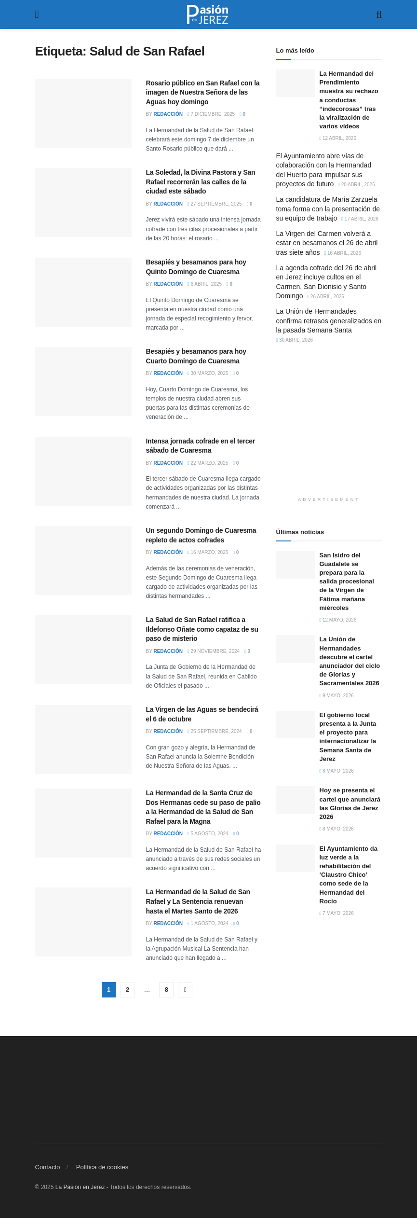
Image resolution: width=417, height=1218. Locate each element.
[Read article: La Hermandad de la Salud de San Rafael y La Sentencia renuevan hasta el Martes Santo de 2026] (83, 921)
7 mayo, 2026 (337, 913)
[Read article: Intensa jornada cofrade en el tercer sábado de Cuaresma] (83, 471)
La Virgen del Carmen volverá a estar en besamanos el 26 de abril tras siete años (327, 243)
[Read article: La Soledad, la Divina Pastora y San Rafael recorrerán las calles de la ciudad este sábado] (83, 202)
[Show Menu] (37, 14)
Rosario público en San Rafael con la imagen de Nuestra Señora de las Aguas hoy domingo (203, 92)
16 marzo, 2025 (208, 552)
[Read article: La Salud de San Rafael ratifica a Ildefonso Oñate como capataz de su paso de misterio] (83, 649)
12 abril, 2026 (338, 138)
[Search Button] (379, 14)
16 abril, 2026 (342, 253)
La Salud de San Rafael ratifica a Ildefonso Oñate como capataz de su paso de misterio (202, 629)
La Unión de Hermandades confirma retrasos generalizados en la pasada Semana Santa (329, 320)
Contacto (47, 1167)
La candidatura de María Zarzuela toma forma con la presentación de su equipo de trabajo (328, 208)
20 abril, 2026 (356, 184)
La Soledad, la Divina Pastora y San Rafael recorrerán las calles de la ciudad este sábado (201, 181)
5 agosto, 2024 (208, 833)
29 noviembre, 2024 (214, 651)
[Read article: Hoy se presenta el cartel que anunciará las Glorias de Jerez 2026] (295, 800)
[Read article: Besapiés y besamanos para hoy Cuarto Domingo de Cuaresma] (83, 381)
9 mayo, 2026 (337, 695)
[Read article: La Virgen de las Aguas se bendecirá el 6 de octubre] (83, 739)
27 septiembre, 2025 (215, 204)
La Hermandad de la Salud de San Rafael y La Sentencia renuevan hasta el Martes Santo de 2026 (198, 901)
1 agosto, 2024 (208, 923)
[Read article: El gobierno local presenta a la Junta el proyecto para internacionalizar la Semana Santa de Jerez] (295, 724)
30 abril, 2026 (294, 340)
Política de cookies (102, 1167)
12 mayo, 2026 (338, 620)
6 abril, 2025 (205, 284)
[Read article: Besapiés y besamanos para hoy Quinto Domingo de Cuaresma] (83, 292)
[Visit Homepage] (208, 14)
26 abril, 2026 (325, 296)
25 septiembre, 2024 (215, 731)
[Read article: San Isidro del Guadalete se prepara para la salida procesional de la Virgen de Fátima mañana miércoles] (295, 565)
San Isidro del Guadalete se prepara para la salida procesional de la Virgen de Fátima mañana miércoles (347, 581)
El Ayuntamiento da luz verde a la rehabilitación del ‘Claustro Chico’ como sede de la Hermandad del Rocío (348, 875)
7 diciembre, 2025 (211, 114)
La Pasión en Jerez (80, 1187)
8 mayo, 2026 (337, 771)
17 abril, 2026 (359, 218)
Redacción (168, 114)
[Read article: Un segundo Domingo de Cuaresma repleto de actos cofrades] (83, 560)
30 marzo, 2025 (208, 373)
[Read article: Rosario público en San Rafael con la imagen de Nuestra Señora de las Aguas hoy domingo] (83, 113)
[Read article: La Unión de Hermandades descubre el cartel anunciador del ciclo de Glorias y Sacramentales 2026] (295, 649)
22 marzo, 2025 (208, 463)
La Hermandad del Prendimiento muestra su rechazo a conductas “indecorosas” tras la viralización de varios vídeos (349, 100)
